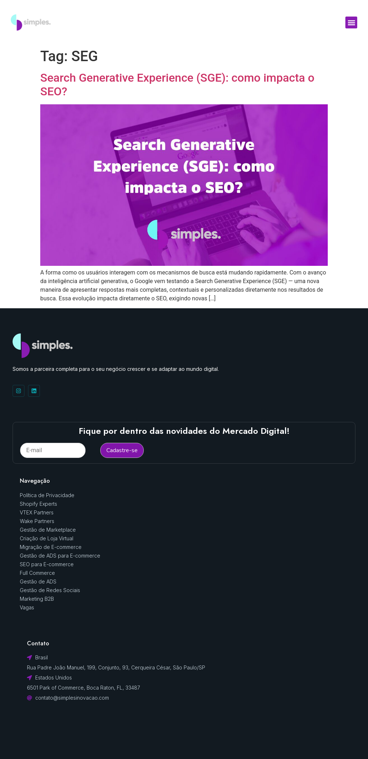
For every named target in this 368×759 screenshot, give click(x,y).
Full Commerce (37, 573)
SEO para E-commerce (47, 564)
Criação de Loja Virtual (46, 538)
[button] (351, 22)
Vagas (27, 607)
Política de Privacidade (47, 495)
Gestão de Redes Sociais (50, 590)
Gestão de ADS (38, 581)
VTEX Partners (37, 512)
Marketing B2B (37, 599)
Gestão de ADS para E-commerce (60, 556)
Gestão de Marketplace (48, 530)
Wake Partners (37, 521)
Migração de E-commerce (51, 547)
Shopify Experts (38, 504)
